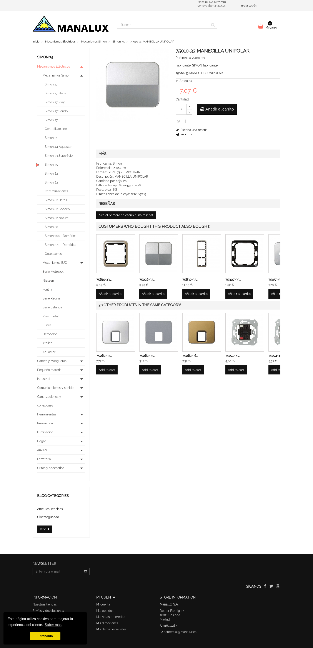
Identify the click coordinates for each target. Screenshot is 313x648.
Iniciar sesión (248, 5)
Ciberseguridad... (49, 517)
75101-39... (232, 356)
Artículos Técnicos (50, 509)
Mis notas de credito (110, 617)
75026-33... (147, 280)
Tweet (178, 121)
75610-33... (104, 280)
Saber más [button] (53, 625)
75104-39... (276, 356)
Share (185, 121)
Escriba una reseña (192, 130)
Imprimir (184, 134)
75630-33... (190, 280)
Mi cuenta (103, 604)
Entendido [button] (45, 636)
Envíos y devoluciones (48, 610)
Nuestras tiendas (45, 604)
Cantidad (182, 99)
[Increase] (189, 106)
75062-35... (147, 356)
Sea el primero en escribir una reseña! (126, 215)
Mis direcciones (107, 623)
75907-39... (233, 280)
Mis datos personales (111, 629)
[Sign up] (85, 571)
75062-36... (190, 356)
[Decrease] (189, 112)
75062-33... (104, 356)
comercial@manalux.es (180, 632)
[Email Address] (57, 571)
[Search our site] (163, 25)
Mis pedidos (104, 610)
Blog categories (53, 496)
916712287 (170, 625)
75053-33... (276, 280)
